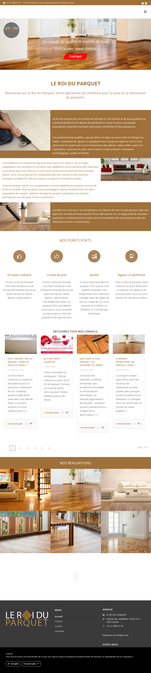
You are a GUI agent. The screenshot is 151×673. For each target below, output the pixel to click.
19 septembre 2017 (16, 370)
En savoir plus (15, 424)
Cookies (59, 626)
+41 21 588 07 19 (13, 2)
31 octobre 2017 (86, 370)
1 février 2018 (49, 367)
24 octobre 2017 (122, 370)
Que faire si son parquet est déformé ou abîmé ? (92, 362)
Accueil (59, 616)
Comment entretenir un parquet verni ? (126, 362)
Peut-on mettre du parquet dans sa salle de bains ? (20, 362)
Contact (75, 56)
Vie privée (59, 631)
